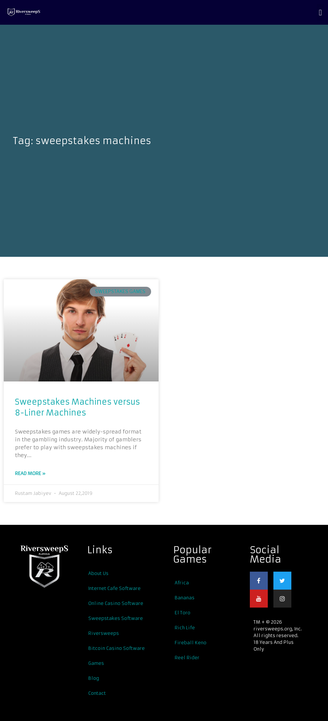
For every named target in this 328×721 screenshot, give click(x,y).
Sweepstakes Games (120, 291)
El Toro (182, 612)
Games (96, 663)
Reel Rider (187, 657)
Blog (93, 678)
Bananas (184, 597)
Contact (97, 693)
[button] (320, 12)
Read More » (30, 473)
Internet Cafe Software (114, 588)
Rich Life (185, 627)
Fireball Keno (190, 642)
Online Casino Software (115, 603)
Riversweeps (103, 633)
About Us (98, 573)
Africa (182, 582)
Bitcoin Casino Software (116, 648)
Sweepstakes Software (115, 618)
